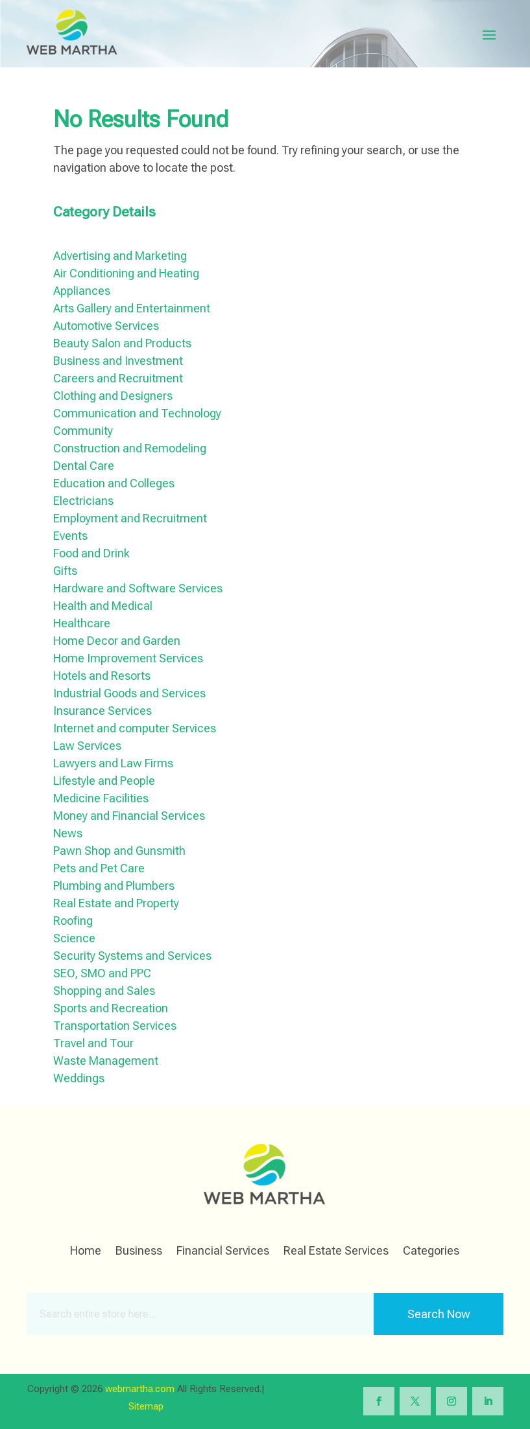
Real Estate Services (336, 1251)
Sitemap (145, 1406)
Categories (431, 1251)
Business (138, 1251)
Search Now (438, 1314)
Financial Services (222, 1251)
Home (85, 1251)
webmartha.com (140, 1389)
